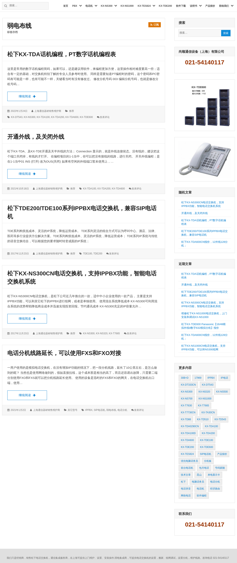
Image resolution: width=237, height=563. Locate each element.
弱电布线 (111, 410)
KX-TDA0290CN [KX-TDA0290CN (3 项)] (190, 426)
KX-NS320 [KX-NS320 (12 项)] (204, 391)
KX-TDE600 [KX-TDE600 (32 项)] (206, 447)
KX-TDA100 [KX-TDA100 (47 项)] (211, 426)
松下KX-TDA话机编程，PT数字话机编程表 (61, 54)
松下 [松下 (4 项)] (183, 481)
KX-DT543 (16, 117)
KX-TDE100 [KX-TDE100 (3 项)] (206, 440)
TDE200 (97, 253)
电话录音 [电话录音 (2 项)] (186, 488)
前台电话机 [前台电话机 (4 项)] (187, 467)
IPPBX (88, 410)
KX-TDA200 (57, 117)
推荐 (71, 111)
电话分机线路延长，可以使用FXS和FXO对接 (64, 353)
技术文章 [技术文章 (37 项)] (186, 474)
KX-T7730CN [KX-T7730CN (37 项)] (188, 412)
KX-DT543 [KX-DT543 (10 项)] (207, 384)
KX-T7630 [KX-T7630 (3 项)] (186, 405)
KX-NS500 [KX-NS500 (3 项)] (222, 391)
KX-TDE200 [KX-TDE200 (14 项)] (187, 447)
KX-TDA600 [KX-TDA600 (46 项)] (187, 440)
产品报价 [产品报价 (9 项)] (222, 454)
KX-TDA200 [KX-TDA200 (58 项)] (208, 433)
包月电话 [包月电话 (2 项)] (204, 467)
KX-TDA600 (71, 117)
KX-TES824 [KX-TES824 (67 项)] (187, 454)
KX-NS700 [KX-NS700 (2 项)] (186, 398)
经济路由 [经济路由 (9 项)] (215, 488)
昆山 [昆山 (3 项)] (199, 474)
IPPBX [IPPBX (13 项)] (211, 377)
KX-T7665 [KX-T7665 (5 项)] (203, 405)
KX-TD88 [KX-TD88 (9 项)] (186, 419)
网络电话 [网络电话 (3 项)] (186, 495)
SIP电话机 (99, 410)
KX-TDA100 (43, 117)
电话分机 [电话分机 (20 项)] (215, 481)
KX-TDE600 (86, 117)
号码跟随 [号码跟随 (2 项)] (220, 467)
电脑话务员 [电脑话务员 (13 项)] (198, 481)
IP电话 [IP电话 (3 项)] (224, 377)
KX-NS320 (102, 333)
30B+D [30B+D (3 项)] (184, 377)
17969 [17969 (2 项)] (198, 377)
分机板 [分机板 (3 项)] (207, 461)
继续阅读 (33, 96)
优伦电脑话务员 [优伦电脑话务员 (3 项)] (189, 461)
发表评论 (105, 117)
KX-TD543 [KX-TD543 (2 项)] (220, 419)
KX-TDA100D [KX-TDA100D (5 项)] (188, 433)
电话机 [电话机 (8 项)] (200, 488)
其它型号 (72, 410)
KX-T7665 (114, 333)
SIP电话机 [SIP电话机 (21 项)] (205, 454)
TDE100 (87, 253)
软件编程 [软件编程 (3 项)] (202, 495)
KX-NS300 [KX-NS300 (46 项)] (186, 391)
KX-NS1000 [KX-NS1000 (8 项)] (205, 398)
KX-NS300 (29, 117)
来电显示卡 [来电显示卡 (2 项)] (214, 474)
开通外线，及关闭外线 (35, 137)
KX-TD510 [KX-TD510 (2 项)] (203, 419)
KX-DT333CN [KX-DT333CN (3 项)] (188, 384)
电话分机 (122, 410)
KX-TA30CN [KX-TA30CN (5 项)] (208, 412)
